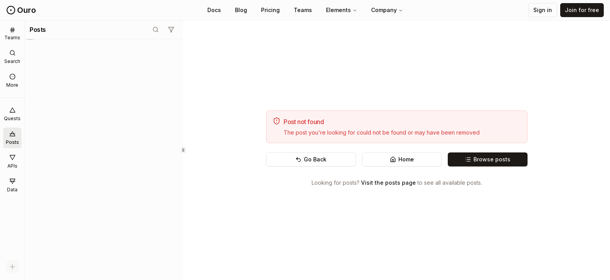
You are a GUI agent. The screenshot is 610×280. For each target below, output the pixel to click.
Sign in (542, 10)
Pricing (270, 10)
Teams (303, 10)
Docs (214, 10)
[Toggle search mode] (156, 30)
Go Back (310, 159)
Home (402, 159)
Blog (241, 10)
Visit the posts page (388, 182)
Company (387, 10)
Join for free (582, 10)
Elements (341, 10)
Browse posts (487, 159)
